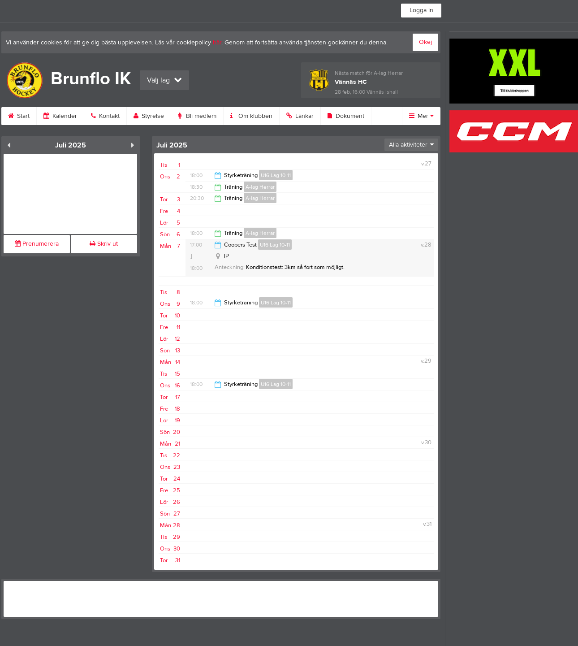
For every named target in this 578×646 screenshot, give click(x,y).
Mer (421, 116)
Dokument (346, 116)
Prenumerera (37, 244)
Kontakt (105, 116)
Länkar (300, 116)
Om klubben (251, 116)
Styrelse (149, 116)
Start (19, 116)
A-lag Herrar (260, 187)
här (217, 43)
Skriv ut (104, 244)
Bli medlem (197, 116)
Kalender (60, 116)
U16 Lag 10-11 (276, 175)
